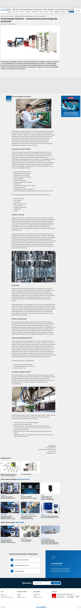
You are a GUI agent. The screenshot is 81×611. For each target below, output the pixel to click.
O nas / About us (4, 595)
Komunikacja (45, 9)
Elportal (35, 595)
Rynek (13, 11)
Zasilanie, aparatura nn (37, 9)
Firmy (17, 11)
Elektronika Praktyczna (38, 597)
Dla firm (71, 11)
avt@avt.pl (77, 596)
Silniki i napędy (15, 9)
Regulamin (19, 594)
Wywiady (46, 11)
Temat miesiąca (35, 11)
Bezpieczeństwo (51, 9)
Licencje (18, 595)
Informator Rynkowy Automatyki (7, 597)
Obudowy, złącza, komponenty (64, 9)
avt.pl (76, 597)
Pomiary (56, 9)
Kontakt (2, 594)
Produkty (22, 11)
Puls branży (57, 11)
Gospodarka (27, 11)
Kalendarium (63, 11)
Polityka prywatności (21, 597)
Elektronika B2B (37, 594)
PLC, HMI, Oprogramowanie (27, 9)
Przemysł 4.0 (73, 9)
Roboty (20, 9)
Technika (51, 11)
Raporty (41, 11)
